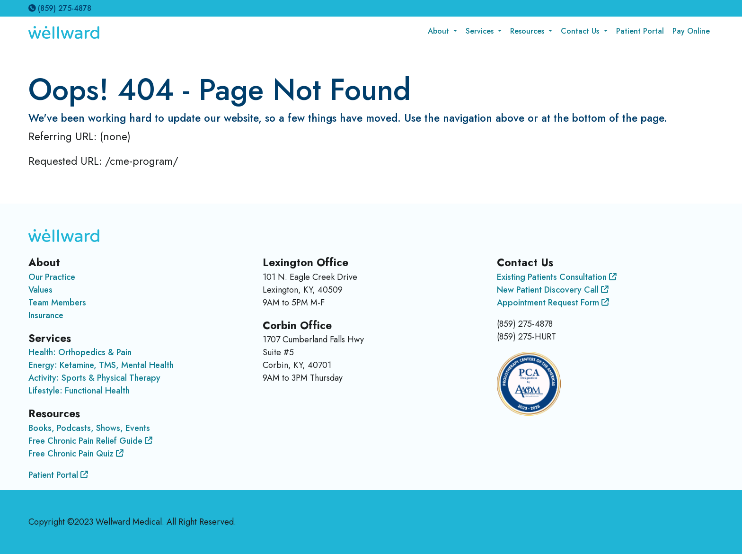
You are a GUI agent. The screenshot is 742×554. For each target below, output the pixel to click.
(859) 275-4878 (64, 8)
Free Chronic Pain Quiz (76, 453)
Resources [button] (528, 31)
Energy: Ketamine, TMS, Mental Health (101, 365)
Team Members (57, 302)
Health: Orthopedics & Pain (80, 352)
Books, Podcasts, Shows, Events (89, 428)
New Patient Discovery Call (553, 290)
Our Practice (51, 277)
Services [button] (481, 31)
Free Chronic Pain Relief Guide (90, 441)
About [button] (439, 31)
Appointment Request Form (553, 302)
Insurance (45, 315)
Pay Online (691, 31)
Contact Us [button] (581, 31)
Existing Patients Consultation (557, 277)
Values (40, 290)
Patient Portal (640, 31)
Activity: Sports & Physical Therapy (94, 378)
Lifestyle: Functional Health (79, 390)
